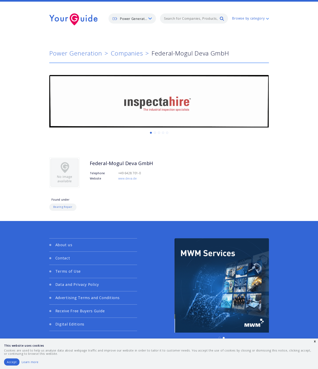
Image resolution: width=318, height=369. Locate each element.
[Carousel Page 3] (159, 133)
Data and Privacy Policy (77, 284)
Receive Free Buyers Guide (80, 310)
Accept (12, 362)
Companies (127, 53)
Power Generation (75, 53)
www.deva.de (127, 178)
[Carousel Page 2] (155, 133)
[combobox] (194, 18)
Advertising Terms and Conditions (87, 297)
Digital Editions (70, 324)
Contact (62, 258)
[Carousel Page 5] (167, 133)
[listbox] (132, 18)
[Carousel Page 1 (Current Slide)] (151, 133)
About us (63, 244)
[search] (222, 18)
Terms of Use (68, 271)
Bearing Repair (62, 207)
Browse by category (248, 18)
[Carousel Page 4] (163, 133)
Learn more (29, 362)
